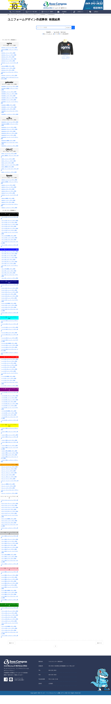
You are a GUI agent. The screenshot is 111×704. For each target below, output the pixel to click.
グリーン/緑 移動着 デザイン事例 (8, 635)
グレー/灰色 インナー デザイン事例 (9, 564)
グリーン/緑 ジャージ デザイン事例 (9, 621)
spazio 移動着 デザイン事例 (7, 200)
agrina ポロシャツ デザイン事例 (8, 60)
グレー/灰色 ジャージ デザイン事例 (9, 549)
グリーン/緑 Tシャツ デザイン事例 (9, 629)
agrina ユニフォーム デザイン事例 (9, 49)
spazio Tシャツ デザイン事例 (8, 195)
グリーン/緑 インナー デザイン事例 (9, 637)
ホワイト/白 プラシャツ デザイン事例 (9, 511)
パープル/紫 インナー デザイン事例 (9, 419)
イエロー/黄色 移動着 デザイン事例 (9, 458)
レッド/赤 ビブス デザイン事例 (8, 387)
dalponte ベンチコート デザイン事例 (9, 147)
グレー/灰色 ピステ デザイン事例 (8, 553)
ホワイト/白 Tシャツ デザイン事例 (9, 521)
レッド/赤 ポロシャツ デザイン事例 (9, 375)
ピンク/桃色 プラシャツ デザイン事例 (9, 583)
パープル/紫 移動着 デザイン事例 (8, 417)
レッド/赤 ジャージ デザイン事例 (8, 369)
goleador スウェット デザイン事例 (9, 95)
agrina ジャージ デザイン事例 (8, 54)
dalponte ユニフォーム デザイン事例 (9, 124)
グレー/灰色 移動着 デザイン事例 (8, 562)
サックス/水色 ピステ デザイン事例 (9, 337)
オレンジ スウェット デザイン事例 (8, 480)
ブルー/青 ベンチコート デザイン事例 (9, 282)
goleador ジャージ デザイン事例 (8, 93)
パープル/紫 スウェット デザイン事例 (9, 406)
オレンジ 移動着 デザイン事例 (8, 491)
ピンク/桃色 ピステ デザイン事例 (8, 589)
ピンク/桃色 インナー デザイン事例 (9, 600)
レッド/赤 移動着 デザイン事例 (8, 383)
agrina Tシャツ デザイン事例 (8, 62)
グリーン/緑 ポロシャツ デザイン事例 (9, 627)
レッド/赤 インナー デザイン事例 (8, 385)
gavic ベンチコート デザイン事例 (8, 174)
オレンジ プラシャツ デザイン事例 (8, 476)
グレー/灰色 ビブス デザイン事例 (8, 566)
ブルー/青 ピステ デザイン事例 (8, 263)
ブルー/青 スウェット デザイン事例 (9, 261)
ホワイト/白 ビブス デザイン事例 (8, 530)
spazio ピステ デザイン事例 (7, 191)
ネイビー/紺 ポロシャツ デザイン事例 (9, 300)
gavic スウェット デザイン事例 (8, 163)
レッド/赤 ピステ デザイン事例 (8, 373)
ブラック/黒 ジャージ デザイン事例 (9, 225)
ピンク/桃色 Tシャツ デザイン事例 (9, 593)
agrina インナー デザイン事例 (8, 69)
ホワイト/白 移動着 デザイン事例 (8, 526)
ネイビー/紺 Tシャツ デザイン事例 (9, 302)
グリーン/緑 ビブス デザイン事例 (8, 639)
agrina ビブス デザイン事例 (7, 71)
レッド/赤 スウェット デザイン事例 (9, 371)
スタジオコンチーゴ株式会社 (56, 670)
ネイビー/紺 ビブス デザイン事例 (8, 312)
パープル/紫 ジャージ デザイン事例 (9, 404)
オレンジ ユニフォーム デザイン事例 (9, 474)
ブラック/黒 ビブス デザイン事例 (8, 242)
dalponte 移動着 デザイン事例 (8, 142)
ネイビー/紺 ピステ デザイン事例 (8, 298)
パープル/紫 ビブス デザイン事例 (8, 421)
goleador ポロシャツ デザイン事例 (9, 99)
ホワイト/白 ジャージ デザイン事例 (9, 513)
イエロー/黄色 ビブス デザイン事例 (9, 462)
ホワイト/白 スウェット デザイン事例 (9, 515)
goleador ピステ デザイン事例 (8, 97)
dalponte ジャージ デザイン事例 (8, 129)
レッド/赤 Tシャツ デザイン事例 (8, 377)
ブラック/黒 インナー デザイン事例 (9, 240)
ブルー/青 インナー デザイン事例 (8, 275)
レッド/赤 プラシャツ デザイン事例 (9, 367)
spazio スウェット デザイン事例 (8, 189)
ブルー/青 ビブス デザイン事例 (8, 277)
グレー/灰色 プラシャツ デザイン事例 (9, 547)
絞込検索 (68, 28)
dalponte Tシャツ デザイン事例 (8, 137)
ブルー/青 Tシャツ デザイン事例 (8, 267)
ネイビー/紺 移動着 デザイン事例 (8, 308)
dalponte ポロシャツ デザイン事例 (9, 135)
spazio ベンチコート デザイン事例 (9, 210)
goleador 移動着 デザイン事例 (8, 106)
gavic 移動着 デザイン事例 (7, 169)
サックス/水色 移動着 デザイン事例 (9, 348)
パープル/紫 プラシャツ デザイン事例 (9, 402)
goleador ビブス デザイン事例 (8, 110)
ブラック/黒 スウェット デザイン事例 (9, 227)
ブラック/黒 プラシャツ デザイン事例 (9, 223)
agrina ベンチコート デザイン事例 (9, 77)
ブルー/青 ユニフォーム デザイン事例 (9, 256)
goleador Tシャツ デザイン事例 (8, 101)
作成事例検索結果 (51, 15)
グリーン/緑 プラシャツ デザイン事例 (9, 619)
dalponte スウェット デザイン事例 (9, 131)
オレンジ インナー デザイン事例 (8, 493)
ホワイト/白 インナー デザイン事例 (9, 528)
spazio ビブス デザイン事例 (7, 204)
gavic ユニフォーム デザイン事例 (8, 155)
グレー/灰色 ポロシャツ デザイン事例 (9, 555)
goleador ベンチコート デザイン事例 (9, 116)
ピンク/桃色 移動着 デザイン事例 (8, 598)
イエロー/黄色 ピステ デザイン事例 (9, 447)
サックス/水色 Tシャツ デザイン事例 (9, 343)
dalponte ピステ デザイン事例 (8, 133)
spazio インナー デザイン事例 (8, 202)
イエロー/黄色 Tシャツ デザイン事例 (9, 452)
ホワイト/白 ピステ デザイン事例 (8, 517)
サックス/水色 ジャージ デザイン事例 (9, 332)
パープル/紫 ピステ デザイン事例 (8, 408)
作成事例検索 (42, 15)
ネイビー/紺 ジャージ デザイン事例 (9, 294)
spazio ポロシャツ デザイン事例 (8, 193)
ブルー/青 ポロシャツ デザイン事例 (9, 266)
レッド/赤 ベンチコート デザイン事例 (9, 392)
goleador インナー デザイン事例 (8, 108)
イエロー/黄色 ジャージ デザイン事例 (9, 442)
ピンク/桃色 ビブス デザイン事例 (8, 602)
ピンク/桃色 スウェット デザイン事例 (9, 587)
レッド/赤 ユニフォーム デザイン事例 (9, 365)
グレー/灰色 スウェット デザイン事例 (9, 551)
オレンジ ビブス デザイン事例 (8, 495)
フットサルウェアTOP (13, 15)
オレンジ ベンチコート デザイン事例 (9, 500)
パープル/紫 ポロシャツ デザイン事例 (9, 410)
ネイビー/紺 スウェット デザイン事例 (9, 296)
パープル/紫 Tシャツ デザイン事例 (9, 412)
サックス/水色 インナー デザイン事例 (9, 350)
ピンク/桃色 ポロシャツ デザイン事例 (9, 591)
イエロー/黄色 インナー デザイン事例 (9, 460)
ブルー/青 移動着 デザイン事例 (8, 273)
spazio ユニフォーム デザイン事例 (9, 182)
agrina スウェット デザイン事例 (8, 56)
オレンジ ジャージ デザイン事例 (8, 478)
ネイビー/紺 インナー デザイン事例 (9, 310)
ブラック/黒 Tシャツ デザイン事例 (9, 233)
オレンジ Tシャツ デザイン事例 (8, 486)
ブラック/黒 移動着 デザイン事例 (8, 238)
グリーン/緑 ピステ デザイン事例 (8, 625)
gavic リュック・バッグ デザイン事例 (9, 167)
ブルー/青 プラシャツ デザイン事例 (9, 258)
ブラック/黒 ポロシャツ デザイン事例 (9, 231)
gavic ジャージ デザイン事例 (8, 161)
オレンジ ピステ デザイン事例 (8, 482)
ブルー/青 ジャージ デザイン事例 (8, 260)
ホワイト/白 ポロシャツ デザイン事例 (9, 519)
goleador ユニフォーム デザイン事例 (9, 88)
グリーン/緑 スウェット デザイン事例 (9, 623)
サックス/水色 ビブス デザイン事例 (9, 352)
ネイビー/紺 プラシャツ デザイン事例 (9, 292)
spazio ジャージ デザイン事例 (8, 187)
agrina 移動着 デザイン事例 (7, 67)
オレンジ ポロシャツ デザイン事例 (8, 484)
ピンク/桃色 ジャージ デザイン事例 (9, 585)
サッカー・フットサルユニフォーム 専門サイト (29, 15)
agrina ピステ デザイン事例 (7, 58)
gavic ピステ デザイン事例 (7, 165)
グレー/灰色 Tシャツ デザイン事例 (9, 557)
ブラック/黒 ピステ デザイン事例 (8, 229)
